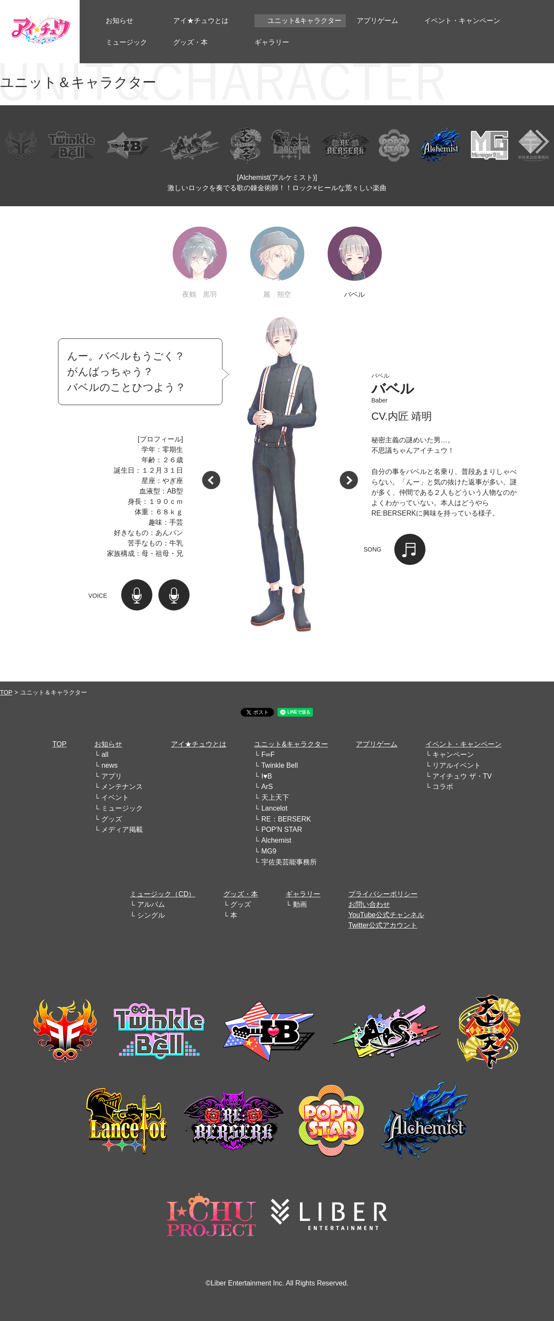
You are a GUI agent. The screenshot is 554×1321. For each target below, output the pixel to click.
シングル (151, 915)
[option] (280, 476)
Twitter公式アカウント (382, 925)
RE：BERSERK (286, 819)
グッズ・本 (240, 894)
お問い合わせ (369, 904)
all (104, 754)
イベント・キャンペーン (463, 744)
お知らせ (108, 744)
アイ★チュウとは (198, 744)
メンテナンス (122, 786)
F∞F (268, 754)
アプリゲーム (376, 744)
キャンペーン (453, 754)
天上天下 (275, 797)
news (109, 765)
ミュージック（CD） (162, 894)
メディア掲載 (122, 829)
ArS (267, 786)
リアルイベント (456, 765)
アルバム (151, 904)
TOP (6, 692)
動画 (300, 904)
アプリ (111, 776)
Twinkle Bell (279, 765)
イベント (115, 797)
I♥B (266, 776)
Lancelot (274, 808)
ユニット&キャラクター (291, 744)
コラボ (442, 786)
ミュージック (122, 808)
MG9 (269, 851)
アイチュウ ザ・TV (462, 776)
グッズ (111, 819)
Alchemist (276, 840)
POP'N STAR (281, 829)
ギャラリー (303, 894)
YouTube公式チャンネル (386, 915)
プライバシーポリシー (383, 894)
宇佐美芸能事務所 (289, 862)
